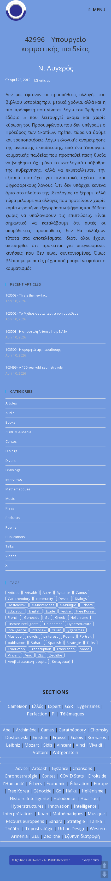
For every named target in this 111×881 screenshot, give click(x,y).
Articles (44, 80)
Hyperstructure (79, 623)
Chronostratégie (21, 776)
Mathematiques (18, 489)
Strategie (74, 642)
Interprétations (18, 814)
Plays (9, 508)
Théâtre (13, 828)
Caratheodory (19, 598)
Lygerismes (88, 706)
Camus (81, 592)
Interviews (13, 479)
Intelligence (17, 630)
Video (84, 649)
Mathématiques (67, 814)
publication (16, 642)
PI (54, 714)
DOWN (104, 874)
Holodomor (53, 623)
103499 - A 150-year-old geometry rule (34, 367)
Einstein (40, 737)
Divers (10, 460)
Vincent (14, 655)
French (13, 617)
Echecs (87, 605)
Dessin (64, 598)
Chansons (82, 768)
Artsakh (31, 592)
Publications (15, 536)
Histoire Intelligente (23, 623)
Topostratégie (39, 828)
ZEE (41, 655)
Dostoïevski (16, 737)
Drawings (12, 470)
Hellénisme (92, 791)
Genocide (31, 617)
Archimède (26, 730)
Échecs (35, 783)
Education (16, 611)
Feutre (66, 611)
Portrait (85, 636)
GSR (69, 706)
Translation (66, 649)
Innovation (58, 806)
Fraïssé (60, 737)
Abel (7, 730)
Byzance (63, 592)
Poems (10, 527)
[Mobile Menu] (97, 10)
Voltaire (40, 752)
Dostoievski (17, 605)
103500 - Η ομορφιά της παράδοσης (33, 349)
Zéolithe (52, 836)
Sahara (37, 642)
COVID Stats (72, 776)
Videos (10, 556)
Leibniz (13, 745)
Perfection (37, 714)
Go (47, 617)
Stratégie (76, 821)
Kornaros (96, 737)
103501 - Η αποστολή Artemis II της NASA (36, 331)
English (34, 611)
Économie (56, 783)
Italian (56, 630)
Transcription (40, 649)
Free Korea (85, 611)
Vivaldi (95, 745)
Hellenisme (79, 617)
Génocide (42, 791)
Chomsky (99, 730)
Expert (54, 706)
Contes (11, 441)
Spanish (54, 642)
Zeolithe (55, 655)
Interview (39, 630)
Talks (9, 546)
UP (104, 865)
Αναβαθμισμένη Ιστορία (27, 661)
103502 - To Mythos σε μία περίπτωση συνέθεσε (41, 313)
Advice (21, 768)
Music (10, 498)
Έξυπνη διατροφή (82, 836)
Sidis (47, 745)
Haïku (71, 791)
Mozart (32, 745)
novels (32, 636)
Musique (15, 636)
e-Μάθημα (68, 605)
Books (10, 422)
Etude (50, 611)
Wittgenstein (65, 752)
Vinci (28, 655)
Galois (77, 737)
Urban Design (71, 828)
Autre (47, 592)
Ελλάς (37, 706)
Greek (60, 617)
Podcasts (12, 517)
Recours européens (25, 821)
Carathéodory (72, 730)
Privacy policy (89, 860)
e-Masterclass (43, 605)
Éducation (79, 783)
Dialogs (11, 450)
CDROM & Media (18, 432)
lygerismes (75, 630)
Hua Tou (89, 798)
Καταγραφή (61, 661)
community (44, 598)
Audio (10, 413)
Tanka (95, 821)
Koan (43, 814)
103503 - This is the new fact (26, 295)
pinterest (50, 636)
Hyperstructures (27, 806)
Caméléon (17, 706)
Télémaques (72, 714)
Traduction (16, 649)
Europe (101, 783)
